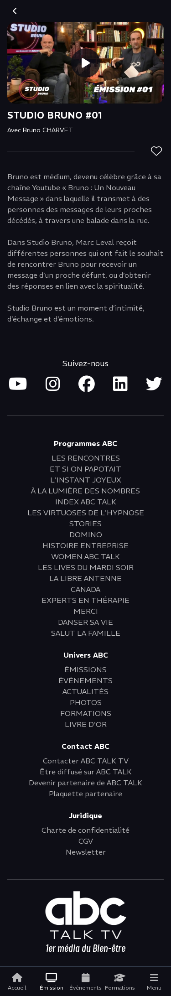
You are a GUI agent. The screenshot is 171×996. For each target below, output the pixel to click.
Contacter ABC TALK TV (86, 760)
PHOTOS (86, 702)
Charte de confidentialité (85, 830)
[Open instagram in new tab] (53, 384)
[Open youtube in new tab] (18, 384)
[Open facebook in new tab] (86, 384)
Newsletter (86, 851)
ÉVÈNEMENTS (85, 680)
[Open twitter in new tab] (154, 384)
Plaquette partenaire (85, 793)
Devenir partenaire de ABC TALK (85, 782)
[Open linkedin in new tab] (120, 384)
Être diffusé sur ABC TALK (86, 771)
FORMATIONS (85, 713)
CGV (85, 841)
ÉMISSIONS (85, 669)
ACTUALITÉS (85, 691)
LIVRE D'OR (86, 724)
